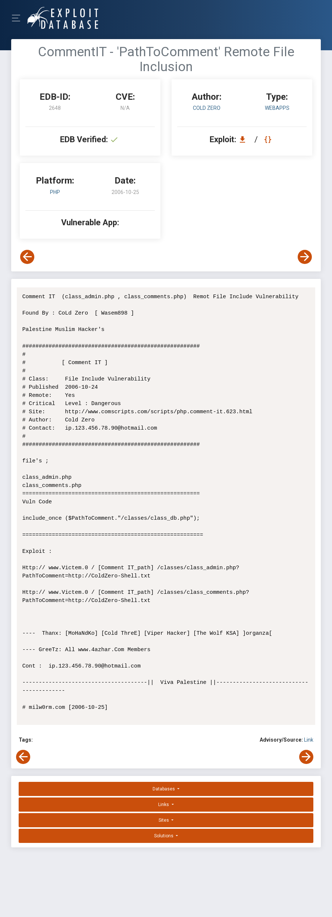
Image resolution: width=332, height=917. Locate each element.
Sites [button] (164, 820)
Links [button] (164, 804)
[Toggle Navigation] (18, 18)
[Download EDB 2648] (244, 139)
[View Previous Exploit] (27, 257)
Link (308, 740)
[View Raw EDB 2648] (268, 139)
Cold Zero (206, 108)
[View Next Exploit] (305, 257)
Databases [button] (164, 789)
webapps (277, 108)
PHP (55, 192)
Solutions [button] (164, 835)
